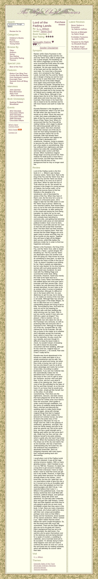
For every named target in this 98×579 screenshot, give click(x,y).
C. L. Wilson (43, 29)
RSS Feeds (13, 130)
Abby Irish (14, 94)
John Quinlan (15, 90)
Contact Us (13, 133)
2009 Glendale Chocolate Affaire (17, 119)
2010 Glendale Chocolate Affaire (17, 116)
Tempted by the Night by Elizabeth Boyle (80, 43)
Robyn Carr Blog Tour (18, 73)
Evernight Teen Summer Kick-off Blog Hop (19, 81)
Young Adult (15, 44)
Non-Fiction (14, 42)
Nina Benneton (16, 92)
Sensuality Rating (17, 58)
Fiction (12, 40)
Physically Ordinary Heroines (45, 566)
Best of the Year (16, 67)
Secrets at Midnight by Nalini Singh (79, 33)
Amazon (61, 24)
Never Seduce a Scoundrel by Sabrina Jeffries (79, 27)
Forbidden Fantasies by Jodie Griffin (79, 38)
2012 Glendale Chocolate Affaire (17, 112)
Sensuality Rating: (42, 42)
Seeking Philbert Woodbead (16, 103)
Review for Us (15, 31)
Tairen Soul (46, 31)
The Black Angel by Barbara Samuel (79, 48)
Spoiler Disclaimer (49, 48)
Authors (13, 52)
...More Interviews (17, 95)
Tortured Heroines (40, 569)
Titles (12, 50)
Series (12, 54)
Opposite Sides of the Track (44, 564)
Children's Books (17, 38)
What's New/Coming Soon (14, 126)
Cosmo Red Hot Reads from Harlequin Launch (19, 76)
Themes (13, 60)
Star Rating (14, 56)
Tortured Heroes (40, 568)
